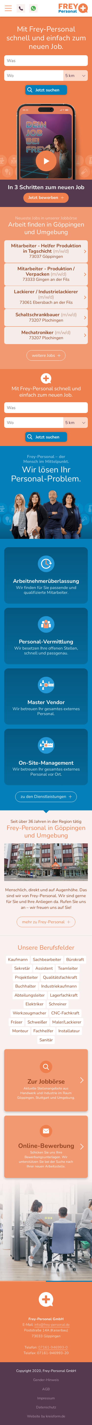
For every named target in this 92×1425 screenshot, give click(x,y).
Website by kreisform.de (46, 1416)
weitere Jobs (43, 355)
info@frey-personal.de (52, 1324)
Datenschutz (46, 1407)
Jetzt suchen (47, 90)
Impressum (46, 1398)
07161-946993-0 (53, 1347)
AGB (46, 1389)
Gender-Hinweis (46, 1379)
